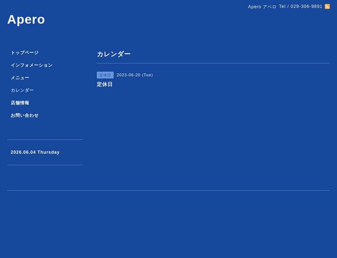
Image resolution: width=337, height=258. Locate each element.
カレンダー (22, 90)
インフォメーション (32, 65)
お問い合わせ (25, 115)
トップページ (25, 52)
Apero (26, 19)
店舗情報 (20, 102)
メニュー (20, 77)
